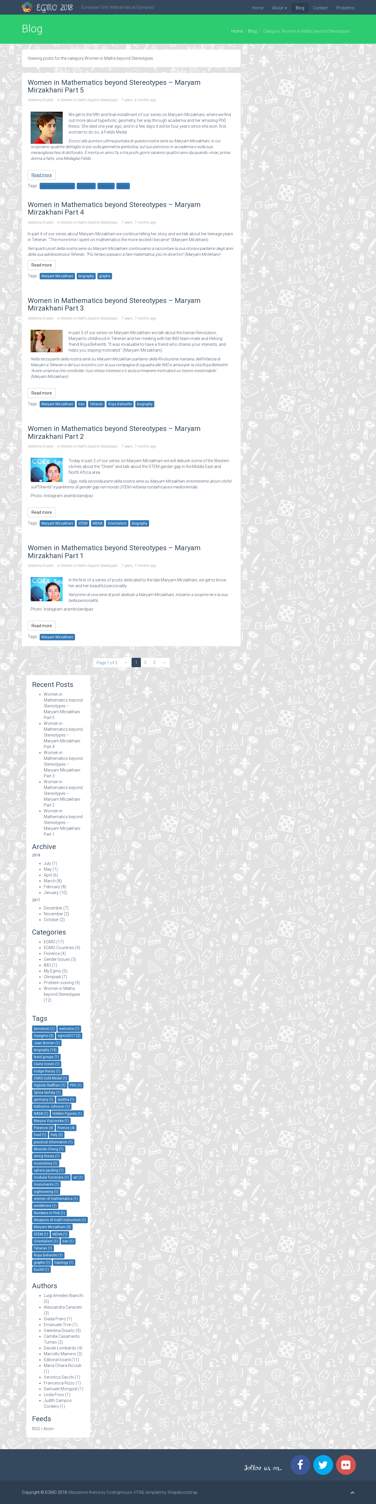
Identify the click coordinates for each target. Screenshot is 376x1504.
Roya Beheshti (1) (48, 1255)
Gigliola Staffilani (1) (50, 1085)
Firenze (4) (66, 1128)
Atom (48, 1428)
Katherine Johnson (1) (52, 1107)
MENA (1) (60, 1234)
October (51, 919)
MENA (97, 523)
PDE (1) (76, 1085)
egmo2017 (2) (69, 1036)
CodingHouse (119, 1492)
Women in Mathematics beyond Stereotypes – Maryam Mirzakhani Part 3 (63, 764)
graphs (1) (42, 1263)
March (50, 881)
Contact (320, 8)
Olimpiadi (52, 976)
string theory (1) (47, 1156)
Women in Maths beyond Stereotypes (89, 100)
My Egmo (52, 971)
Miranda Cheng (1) (49, 1149)
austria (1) (66, 1100)
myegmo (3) (43, 1036)
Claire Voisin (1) (47, 1064)
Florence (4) (43, 1128)
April (48, 875)
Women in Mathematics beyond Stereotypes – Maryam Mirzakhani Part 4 (63, 735)
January (51, 892)
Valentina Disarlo (40, 100)
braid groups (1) (46, 1057)
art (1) (78, 1177)
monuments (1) (46, 1184)
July (47, 863)
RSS (36, 1428)
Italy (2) (57, 1135)
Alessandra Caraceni (63, 1307)
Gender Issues (57, 959)
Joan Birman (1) (47, 1043)
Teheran (96, 404)
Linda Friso (54, 1394)
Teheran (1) (43, 1248)
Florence (52, 953)
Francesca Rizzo (59, 1383)
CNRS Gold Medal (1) (50, 1078)
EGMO (49, 941)
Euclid (123, 186)
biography (86, 186)
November (53, 913)
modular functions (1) (51, 1177)
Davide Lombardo (60, 1348)
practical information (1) (53, 1142)
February (52, 886)
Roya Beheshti (120, 404)
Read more (42, 175)
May (48, 869)
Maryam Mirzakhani (57, 186)
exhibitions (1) (45, 1206)
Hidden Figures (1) (67, 1114)
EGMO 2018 (55, 8)
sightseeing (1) (46, 1192)
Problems (345, 8)
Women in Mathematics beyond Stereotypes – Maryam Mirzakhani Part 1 (63, 823)
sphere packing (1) (49, 1170)
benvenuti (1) (44, 1029)
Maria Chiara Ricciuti (62, 1365)
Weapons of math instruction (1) (60, 1220)
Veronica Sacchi (59, 1377)
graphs (104, 276)
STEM (83, 523)
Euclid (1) (41, 1270)
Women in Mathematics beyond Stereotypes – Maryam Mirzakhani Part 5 (63, 706)
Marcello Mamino (60, 1354)
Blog (300, 8)
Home (257, 8)
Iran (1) (68, 1241)
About (279, 8)
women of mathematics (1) (56, 1199)
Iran (81, 404)
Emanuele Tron (57, 1324)
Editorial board (57, 1359)
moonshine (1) (45, 1163)
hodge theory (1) (47, 1071)
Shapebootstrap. (182, 1492)
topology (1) (64, 1263)
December (53, 908)
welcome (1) (69, 1029)
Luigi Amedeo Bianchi (63, 1295)
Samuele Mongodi (60, 1388)
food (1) (40, 1135)
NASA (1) (41, 1114)
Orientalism (117, 523)
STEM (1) (41, 1234)
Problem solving (59, 982)
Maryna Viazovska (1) (51, 1121)
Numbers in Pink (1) (49, 1213)
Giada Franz (55, 1319)
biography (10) (45, 1050)
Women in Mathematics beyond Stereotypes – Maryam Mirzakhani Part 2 (63, 793)
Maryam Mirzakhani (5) (52, 1227)
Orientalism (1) (46, 1241)
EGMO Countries (59, 947)
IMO (47, 965)
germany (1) (43, 1100)
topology (106, 186)
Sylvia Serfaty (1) (47, 1093)
